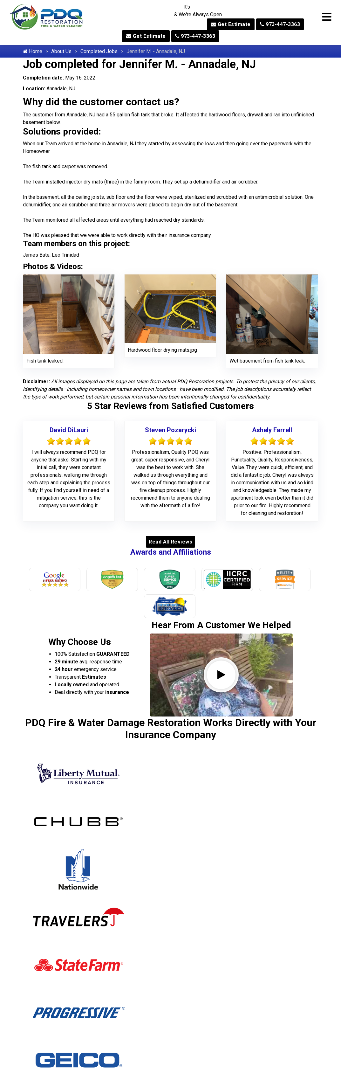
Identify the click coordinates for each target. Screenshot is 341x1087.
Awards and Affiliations (170, 552)
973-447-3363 (280, 24)
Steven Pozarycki (170, 430)
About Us (61, 51)
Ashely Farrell (272, 430)
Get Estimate (231, 24)
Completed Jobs (99, 51)
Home (32, 51)
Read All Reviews (170, 542)
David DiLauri (69, 430)
